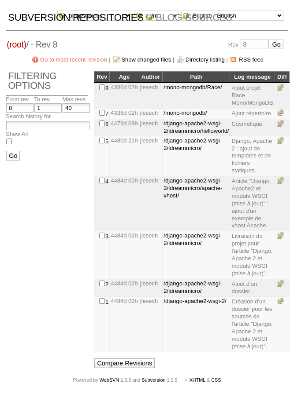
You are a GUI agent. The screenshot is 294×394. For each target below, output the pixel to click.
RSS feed (251, 59)
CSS (216, 380)
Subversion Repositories (75, 17)
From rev (17, 99)
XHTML (197, 380)
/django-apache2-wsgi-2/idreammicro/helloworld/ (196, 127)
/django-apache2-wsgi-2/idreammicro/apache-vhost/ (193, 188)
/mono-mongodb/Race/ (193, 87)
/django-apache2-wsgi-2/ (195, 301)
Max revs (74, 99)
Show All (17, 134)
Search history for (28, 116)
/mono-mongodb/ (185, 112)
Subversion (153, 380)
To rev (41, 99)
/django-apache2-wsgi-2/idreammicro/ (193, 144)
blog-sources (194, 17)
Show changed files (146, 59)
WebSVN (109, 380)
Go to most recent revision (73, 59)
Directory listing (205, 59)
